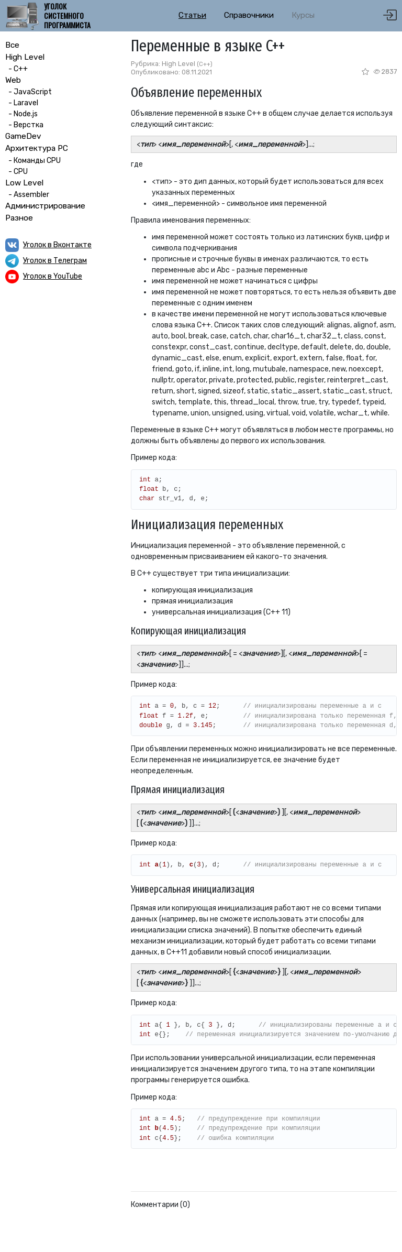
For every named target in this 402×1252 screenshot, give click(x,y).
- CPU (16, 171)
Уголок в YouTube (52, 276)
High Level (24, 57)
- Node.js (21, 113)
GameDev (23, 136)
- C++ (16, 68)
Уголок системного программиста (67, 16)
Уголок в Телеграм (55, 260)
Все (12, 45)
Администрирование (45, 206)
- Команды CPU (33, 160)
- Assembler (27, 194)
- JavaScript (28, 91)
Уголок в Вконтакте (57, 244)
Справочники (249, 15)
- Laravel (21, 102)
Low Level (24, 183)
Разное (19, 218)
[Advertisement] (63, 360)
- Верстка (24, 124)
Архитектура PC (36, 148)
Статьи (192, 15)
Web (13, 80)
